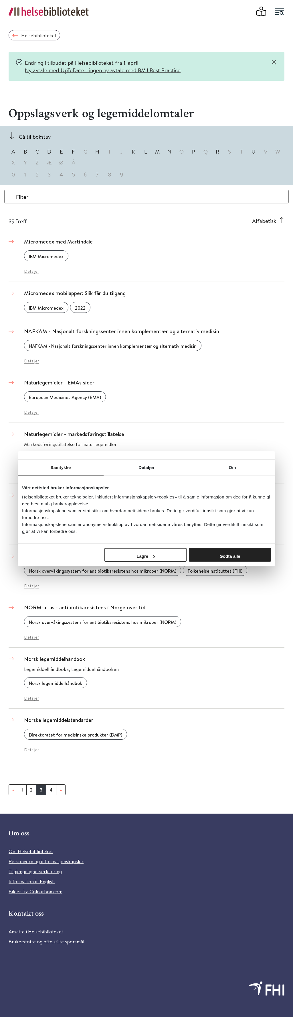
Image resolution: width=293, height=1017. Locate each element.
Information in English (32, 881)
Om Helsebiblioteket (31, 851)
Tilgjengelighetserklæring (35, 871)
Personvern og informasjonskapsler (46, 861)
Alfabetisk (264, 220)
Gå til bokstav (35, 136)
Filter (22, 196)
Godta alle (229, 555)
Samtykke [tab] (61, 467)
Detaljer (31, 271)
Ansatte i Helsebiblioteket (36, 931)
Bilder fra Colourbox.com (35, 891)
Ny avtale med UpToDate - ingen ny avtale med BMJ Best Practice (103, 70)
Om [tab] (232, 467)
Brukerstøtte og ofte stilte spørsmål (46, 941)
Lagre (145, 555)
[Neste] (61, 789)
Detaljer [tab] (146, 467)
